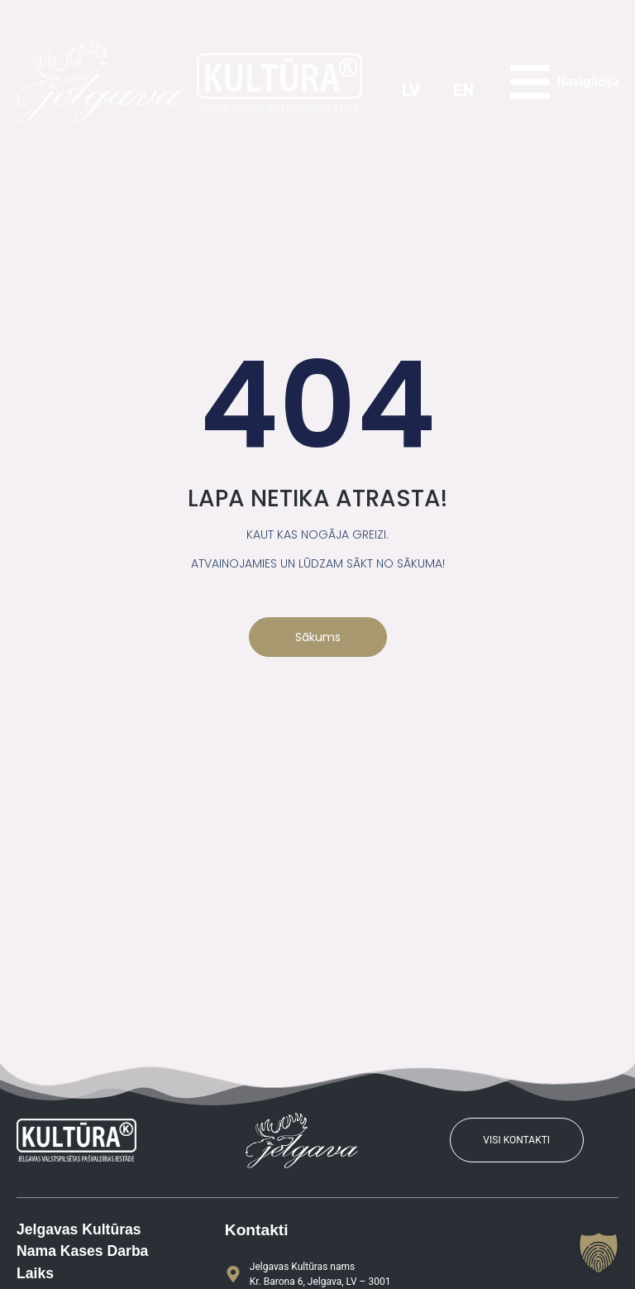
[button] (598, 1252)
